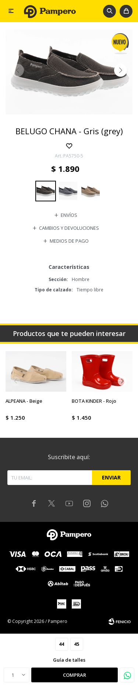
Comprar (74, 675)
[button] (109, 11)
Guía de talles (69, 659)
